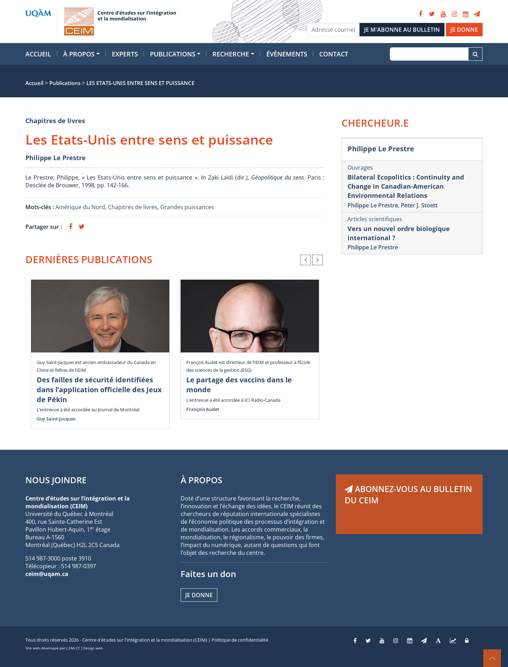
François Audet (202, 409)
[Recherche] (429, 54)
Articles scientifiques (374, 219)
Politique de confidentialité (240, 640)
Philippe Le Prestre (55, 157)
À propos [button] (79, 54)
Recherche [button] (230, 54)
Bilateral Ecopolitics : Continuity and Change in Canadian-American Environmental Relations (405, 186)
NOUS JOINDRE (55, 480)
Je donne (199, 595)
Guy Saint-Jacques (56, 419)
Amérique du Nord (80, 207)
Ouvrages (360, 167)
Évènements (286, 54)
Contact (333, 54)
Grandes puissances (187, 207)
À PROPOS (201, 480)
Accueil (38, 54)
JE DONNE (464, 30)
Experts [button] (125, 54)
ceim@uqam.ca (46, 574)
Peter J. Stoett (419, 205)
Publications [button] (172, 54)
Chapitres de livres (55, 120)
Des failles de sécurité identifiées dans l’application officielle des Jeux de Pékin (99, 389)
